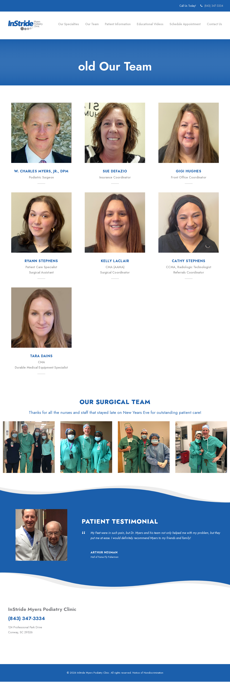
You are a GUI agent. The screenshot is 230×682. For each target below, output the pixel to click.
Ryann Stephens (41, 261)
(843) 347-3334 (213, 5)
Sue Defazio (114, 171)
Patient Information (117, 24)
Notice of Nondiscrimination (148, 673)
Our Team (91, 24)
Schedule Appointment (184, 24)
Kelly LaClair (115, 261)
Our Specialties (67, 24)
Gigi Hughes (188, 171)
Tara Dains (41, 356)
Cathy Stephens (188, 261)
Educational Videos (150, 24)
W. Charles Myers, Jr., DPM (41, 171)
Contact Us (214, 24)
